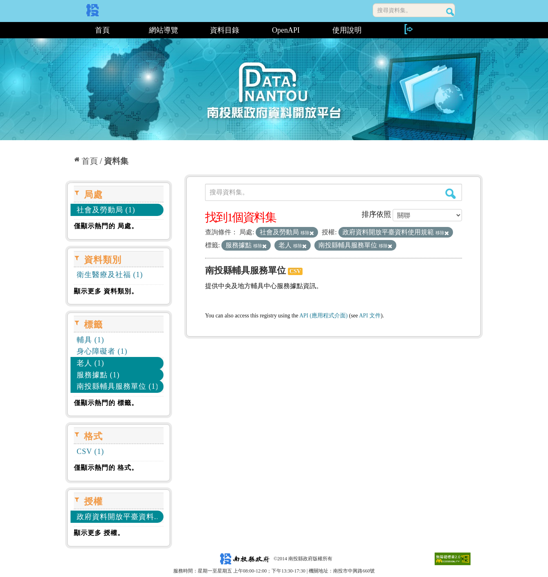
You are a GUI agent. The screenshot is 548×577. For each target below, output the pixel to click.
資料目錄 (224, 30)
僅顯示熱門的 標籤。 (106, 402)
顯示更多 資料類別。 (106, 291)
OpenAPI (286, 30)
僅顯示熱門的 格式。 (106, 467)
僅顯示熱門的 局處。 (106, 225)
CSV (295, 271)
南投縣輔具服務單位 (245, 270)
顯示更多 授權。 (99, 532)
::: (68, 30)
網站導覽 (163, 30)
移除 (307, 232)
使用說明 (347, 30)
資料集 (116, 160)
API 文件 (370, 316)
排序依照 (376, 214)
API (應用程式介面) (323, 316)
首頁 (102, 30)
